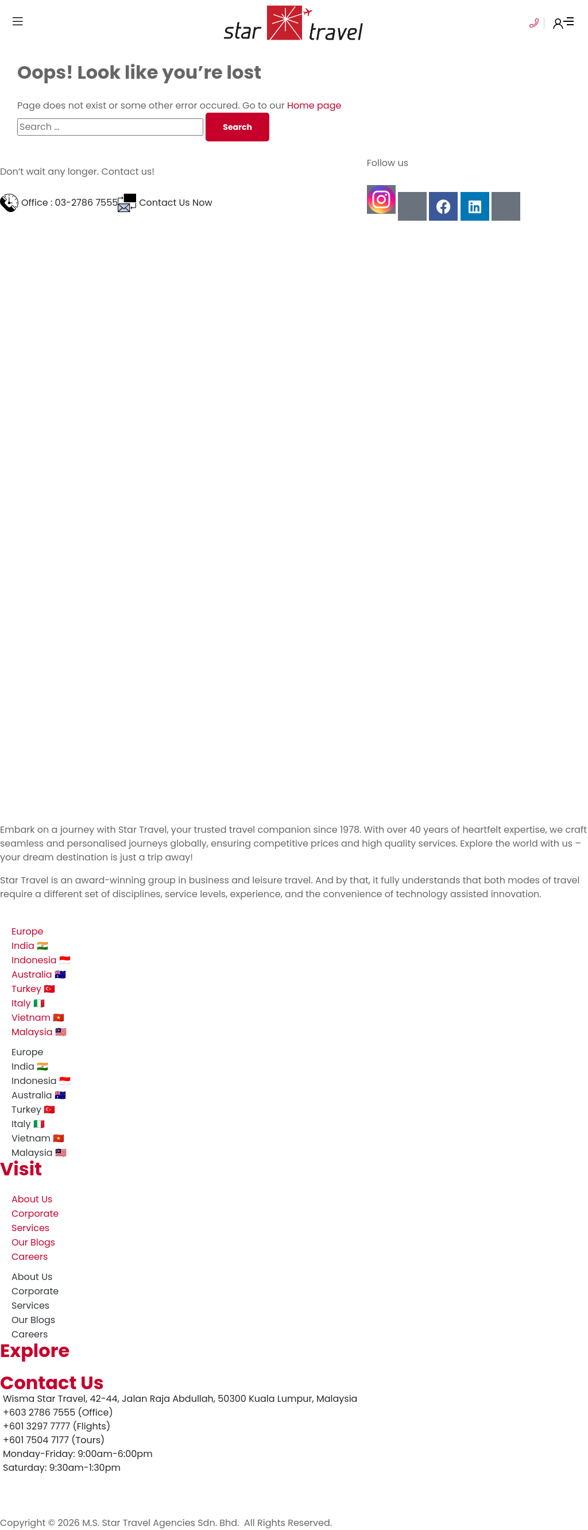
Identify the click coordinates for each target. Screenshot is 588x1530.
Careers (29, 1256)
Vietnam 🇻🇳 (37, 1017)
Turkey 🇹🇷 (33, 988)
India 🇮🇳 (29, 945)
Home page (314, 105)
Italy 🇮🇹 (28, 1003)
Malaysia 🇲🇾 (39, 1032)
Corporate (35, 1213)
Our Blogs (33, 1242)
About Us (31, 1199)
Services (30, 1228)
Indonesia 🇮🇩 (41, 960)
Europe (27, 931)
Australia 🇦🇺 (38, 974)
